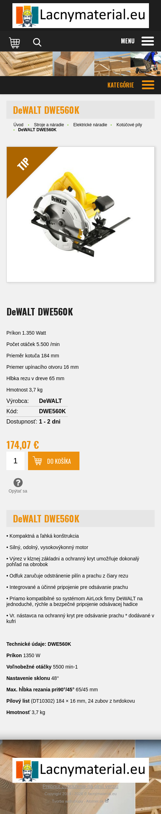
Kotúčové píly (129, 124)
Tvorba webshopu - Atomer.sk (80, 801)
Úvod (18, 124)
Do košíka (59, 461)
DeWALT (50, 401)
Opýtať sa (17, 485)
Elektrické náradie (90, 124)
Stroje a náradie (49, 124)
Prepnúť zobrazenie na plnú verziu (80, 786)
